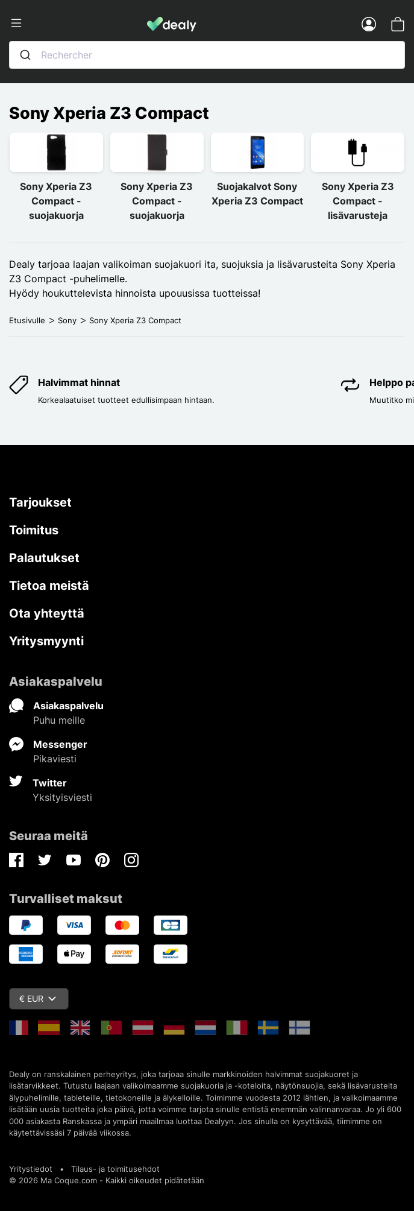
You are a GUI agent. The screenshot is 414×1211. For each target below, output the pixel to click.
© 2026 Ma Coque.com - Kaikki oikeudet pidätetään (106, 1180)
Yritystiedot (30, 1169)
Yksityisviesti (62, 797)
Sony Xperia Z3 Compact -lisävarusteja (358, 200)
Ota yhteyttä (46, 613)
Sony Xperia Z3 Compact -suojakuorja (56, 200)
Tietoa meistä (49, 585)
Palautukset (44, 558)
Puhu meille (59, 720)
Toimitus (33, 530)
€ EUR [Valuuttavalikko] (37, 998)
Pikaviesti (55, 759)
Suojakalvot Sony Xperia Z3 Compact (257, 193)
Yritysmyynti (46, 641)
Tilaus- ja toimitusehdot (115, 1169)
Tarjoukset (40, 502)
